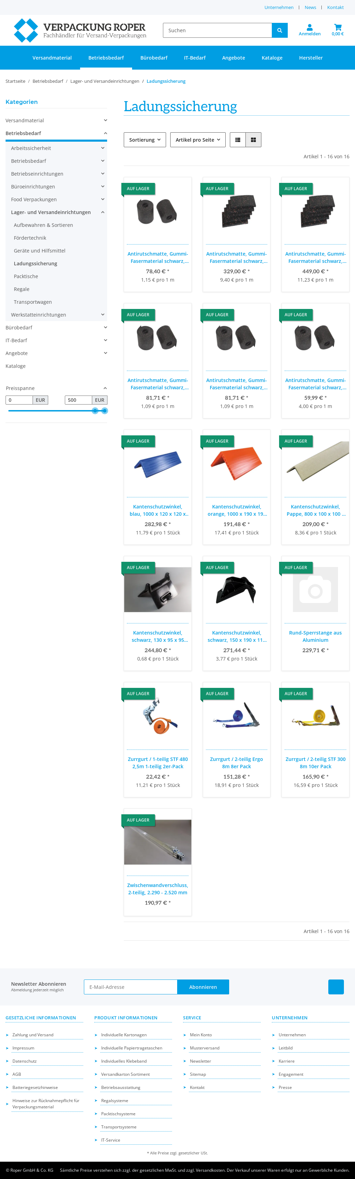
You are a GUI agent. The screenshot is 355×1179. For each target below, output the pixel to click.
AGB (16, 1074)
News (310, 7)
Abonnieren (203, 987)
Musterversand (204, 1048)
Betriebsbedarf (23, 133)
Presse (285, 1087)
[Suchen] (217, 30)
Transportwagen (33, 302)
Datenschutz (24, 1061)
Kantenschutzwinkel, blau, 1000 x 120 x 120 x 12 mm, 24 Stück (158, 510)
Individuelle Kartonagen (124, 1035)
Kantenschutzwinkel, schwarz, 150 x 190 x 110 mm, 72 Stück (237, 636)
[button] (309, 30)
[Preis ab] (19, 400)
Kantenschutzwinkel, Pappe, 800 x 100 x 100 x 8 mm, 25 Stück (316, 510)
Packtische (26, 276)
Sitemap (198, 1074)
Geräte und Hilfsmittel (40, 250)
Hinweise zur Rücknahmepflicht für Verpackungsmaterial (45, 1104)
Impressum (23, 1048)
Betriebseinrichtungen (37, 173)
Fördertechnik (30, 237)
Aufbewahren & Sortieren (43, 225)
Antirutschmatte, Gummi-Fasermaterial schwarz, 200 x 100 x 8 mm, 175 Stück (236, 257)
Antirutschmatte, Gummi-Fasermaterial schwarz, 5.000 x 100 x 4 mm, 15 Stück (158, 384)
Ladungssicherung (35, 263)
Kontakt (335, 7)
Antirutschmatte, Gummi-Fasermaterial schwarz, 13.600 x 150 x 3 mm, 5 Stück (158, 257)
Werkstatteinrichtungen (38, 314)
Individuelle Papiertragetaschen (131, 1048)
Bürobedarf (19, 327)
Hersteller (311, 57)
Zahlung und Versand (32, 1035)
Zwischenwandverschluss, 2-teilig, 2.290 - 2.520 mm (157, 889)
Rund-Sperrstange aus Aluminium (315, 636)
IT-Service (110, 1140)
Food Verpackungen (34, 199)
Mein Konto (201, 1035)
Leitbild (286, 1048)
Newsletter (200, 1061)
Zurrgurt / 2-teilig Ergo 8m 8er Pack (236, 763)
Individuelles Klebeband (124, 1061)
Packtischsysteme (118, 1114)
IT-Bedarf (16, 340)
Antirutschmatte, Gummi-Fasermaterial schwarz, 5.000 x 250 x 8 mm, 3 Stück (315, 384)
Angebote (17, 353)
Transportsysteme (119, 1127)
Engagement (291, 1074)
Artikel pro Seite (195, 139)
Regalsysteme (114, 1100)
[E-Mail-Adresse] (131, 986)
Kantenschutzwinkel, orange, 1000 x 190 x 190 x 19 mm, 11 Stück (237, 510)
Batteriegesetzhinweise (35, 1087)
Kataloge (16, 366)
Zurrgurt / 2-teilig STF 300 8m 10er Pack (316, 763)
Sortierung (142, 139)
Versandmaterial (25, 120)
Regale (21, 289)
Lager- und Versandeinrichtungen (51, 212)
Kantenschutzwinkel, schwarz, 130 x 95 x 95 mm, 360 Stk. (158, 636)
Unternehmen (279, 7)
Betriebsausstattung (120, 1087)
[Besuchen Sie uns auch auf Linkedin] (336, 986)
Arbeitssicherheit (31, 148)
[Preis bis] (78, 400)
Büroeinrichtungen (33, 186)
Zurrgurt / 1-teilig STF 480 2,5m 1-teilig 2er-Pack (158, 763)
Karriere (287, 1061)
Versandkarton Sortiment (125, 1074)
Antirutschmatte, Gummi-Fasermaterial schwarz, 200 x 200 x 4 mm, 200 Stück (315, 257)
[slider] (95, 411)
